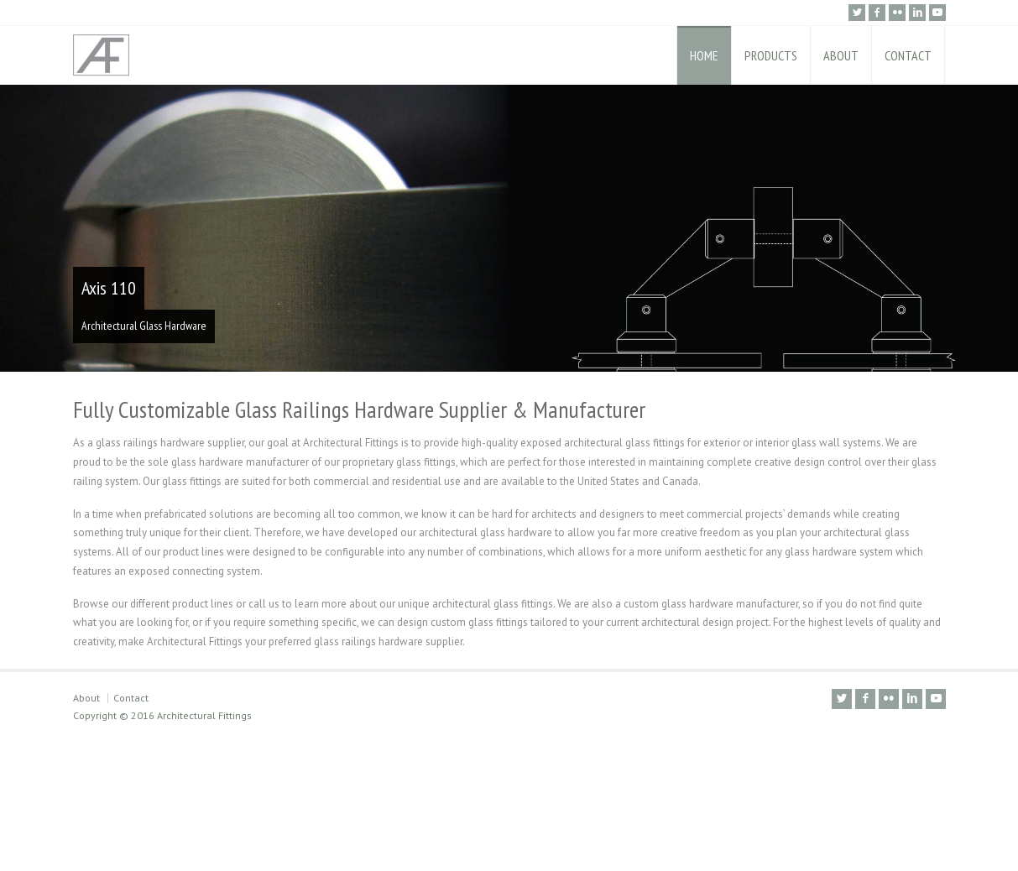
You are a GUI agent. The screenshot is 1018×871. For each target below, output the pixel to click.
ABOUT (841, 55)
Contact (131, 817)
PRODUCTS (770, 55)
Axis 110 (108, 288)
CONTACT (908, 55)
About (86, 817)
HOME (704, 55)
